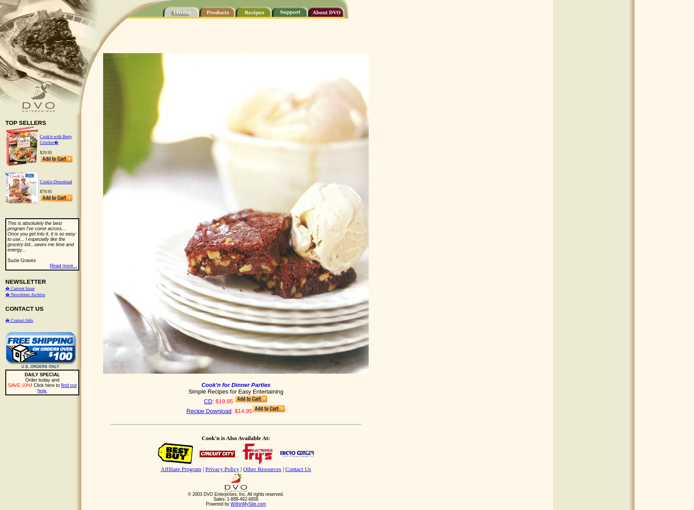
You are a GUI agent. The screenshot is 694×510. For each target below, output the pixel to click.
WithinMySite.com (248, 504)
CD (208, 401)
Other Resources (262, 469)
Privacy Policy (222, 469)
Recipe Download (208, 411)
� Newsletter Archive (25, 294)
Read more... (63, 265)
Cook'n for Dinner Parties (235, 385)
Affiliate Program (181, 469)
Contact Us (298, 469)
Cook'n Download (56, 181)
